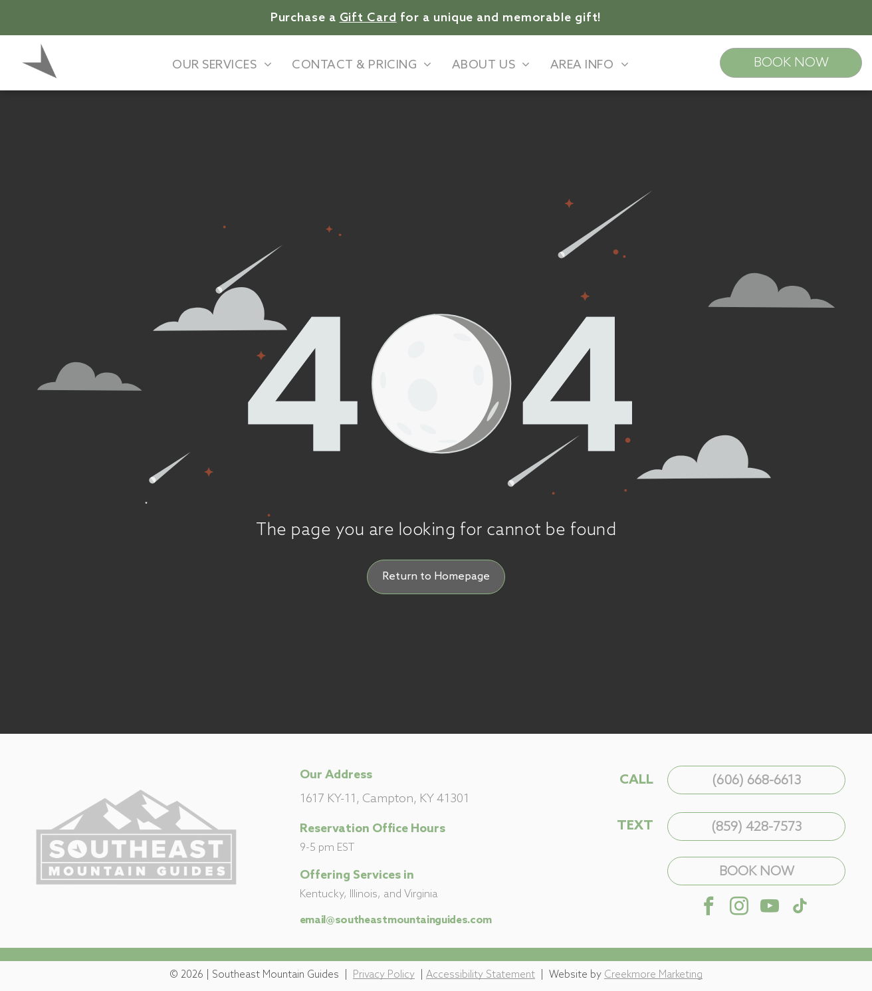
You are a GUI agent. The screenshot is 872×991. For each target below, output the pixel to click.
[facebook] (708, 907)
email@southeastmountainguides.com (396, 920)
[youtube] (770, 907)
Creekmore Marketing (653, 975)
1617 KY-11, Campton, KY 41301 (384, 799)
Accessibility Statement (480, 975)
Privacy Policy (384, 975)
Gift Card (368, 18)
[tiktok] (800, 907)
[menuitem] (222, 65)
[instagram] (739, 907)
